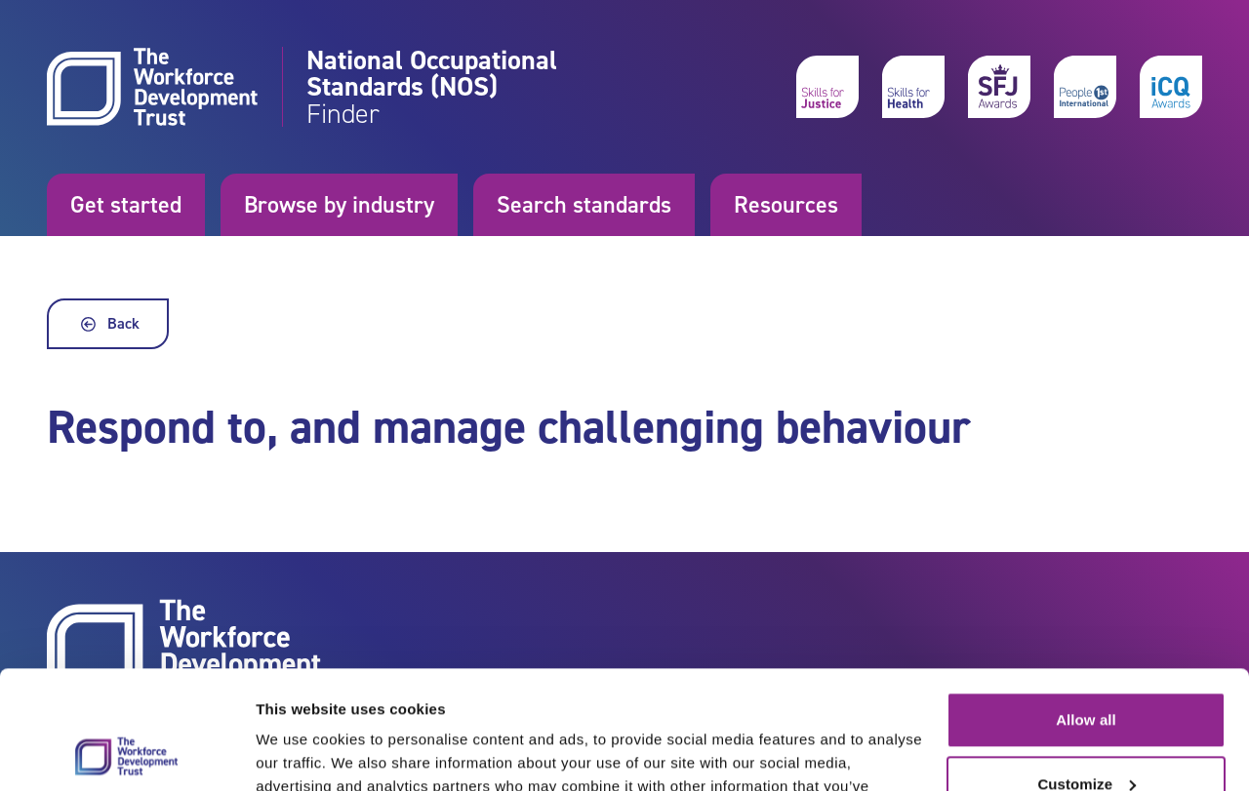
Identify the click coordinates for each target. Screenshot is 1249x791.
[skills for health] (913, 87)
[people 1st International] (1085, 87)
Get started (125, 204)
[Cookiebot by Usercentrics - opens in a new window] (126, 753)
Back (108, 324)
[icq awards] (1171, 87)
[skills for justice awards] (999, 87)
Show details (301, 752)
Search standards (584, 204)
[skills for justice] (827, 87)
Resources (786, 204)
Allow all (1086, 609)
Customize (1086, 672)
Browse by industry (339, 204)
